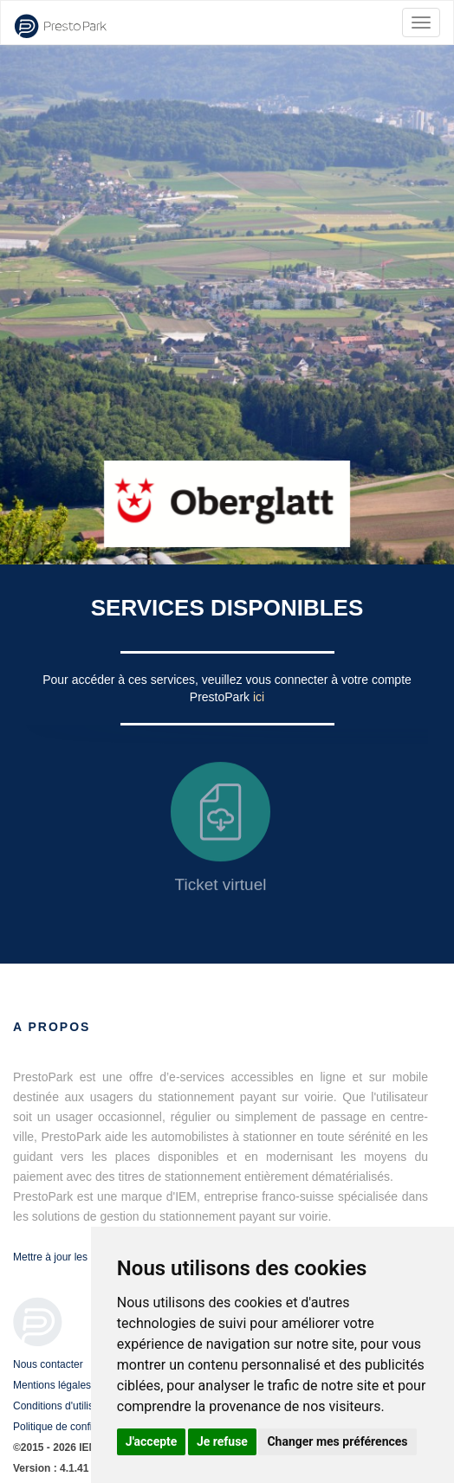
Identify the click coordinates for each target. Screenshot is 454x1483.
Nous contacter (48, 1364)
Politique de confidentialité (73, 1427)
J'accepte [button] (152, 1441)
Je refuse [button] (222, 1441)
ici (258, 697)
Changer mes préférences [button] (337, 1441)
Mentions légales (52, 1385)
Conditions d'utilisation (64, 1406)
